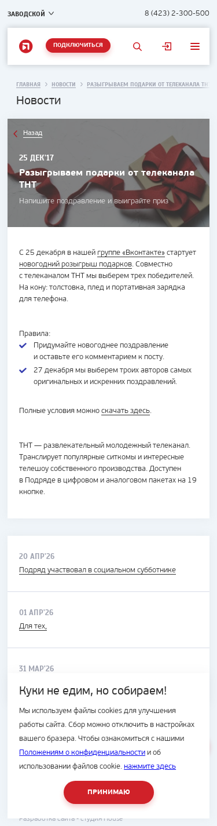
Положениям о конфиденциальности (82, 752)
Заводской (26, 14)
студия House (101, 819)
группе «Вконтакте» (131, 253)
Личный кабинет (167, 46)
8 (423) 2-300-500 (177, 13)
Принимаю (108, 792)
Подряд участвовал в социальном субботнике (97, 570)
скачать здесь (125, 411)
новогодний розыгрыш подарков (75, 264)
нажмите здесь (150, 766)
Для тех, (33, 626)
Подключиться (78, 45)
